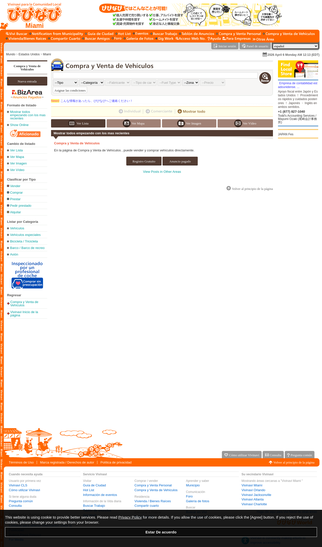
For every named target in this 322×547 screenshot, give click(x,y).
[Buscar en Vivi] (16, 34)
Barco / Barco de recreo (27, 247)
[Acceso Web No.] (191, 39)
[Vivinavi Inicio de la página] (32, 15)
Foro (189, 496)
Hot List (88, 490)
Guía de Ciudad (94, 485)
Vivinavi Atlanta (253, 499)
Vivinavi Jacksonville (256, 495)
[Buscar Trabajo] (163, 34)
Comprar (16, 192)
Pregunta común (21, 501)
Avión (14, 254)
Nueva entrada (27, 81)
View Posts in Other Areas (162, 172)
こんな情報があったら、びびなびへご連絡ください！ (92, 101)
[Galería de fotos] (138, 39)
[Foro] (117, 39)
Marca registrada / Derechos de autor (67, 462)
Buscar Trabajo (94, 506)
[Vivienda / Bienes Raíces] (26, 39)
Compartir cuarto (147, 506)
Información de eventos (100, 495)
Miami (47, 54)
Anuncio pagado (180, 161)
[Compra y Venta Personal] (238, 34)
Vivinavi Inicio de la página (24, 313)
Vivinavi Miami (252, 485)
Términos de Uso (21, 462)
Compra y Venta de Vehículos (27, 67)
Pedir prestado (20, 205)
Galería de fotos (197, 501)
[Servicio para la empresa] (237, 39)
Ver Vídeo (17, 170)
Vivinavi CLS (18, 485)
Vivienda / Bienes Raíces (153, 501)
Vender (15, 186)
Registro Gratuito (144, 161)
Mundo (10, 54)
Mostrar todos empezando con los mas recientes (28, 115)
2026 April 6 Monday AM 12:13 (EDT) (294, 55)
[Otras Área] (263, 39)
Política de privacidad (116, 462)
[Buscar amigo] (96, 39)
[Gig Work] (164, 39)
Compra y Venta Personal (153, 485)
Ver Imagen (18, 163)
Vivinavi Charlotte (254, 504)
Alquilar (15, 212)
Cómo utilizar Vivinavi (24, 490)
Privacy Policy (130, 517)
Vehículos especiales (25, 234)
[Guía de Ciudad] (99, 34)
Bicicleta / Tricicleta (24, 241)
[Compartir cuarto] (64, 39)
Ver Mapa (17, 156)
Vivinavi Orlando (253, 490)
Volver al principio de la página (293, 462)
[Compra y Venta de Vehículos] (289, 34)
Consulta (15, 506)
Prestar (15, 199)
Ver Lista (16, 150)
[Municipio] (56, 34)
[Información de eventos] (140, 34)
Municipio (193, 485)
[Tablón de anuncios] (196, 34)
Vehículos (17, 228)
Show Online (19, 125)
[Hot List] (123, 34)
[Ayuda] (214, 39)
